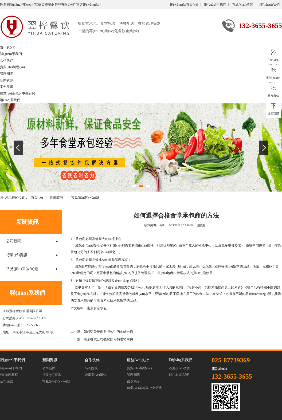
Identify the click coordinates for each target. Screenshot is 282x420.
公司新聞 (13, 241)
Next (263, 148)
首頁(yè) (37, 197)
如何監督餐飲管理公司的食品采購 (108, 331)
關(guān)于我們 (215, 4)
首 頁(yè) (7, 47)
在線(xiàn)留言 (242, 4)
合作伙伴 (6, 60)
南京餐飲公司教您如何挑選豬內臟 (108, 339)
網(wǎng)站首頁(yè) (184, 4)
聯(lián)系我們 (269, 4)
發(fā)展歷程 (9, 375)
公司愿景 (6, 381)
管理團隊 (6, 73)
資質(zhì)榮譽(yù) (12, 67)
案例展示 (6, 87)
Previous (18, 148)
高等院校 (91, 368)
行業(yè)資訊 (16, 255)
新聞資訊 (6, 80)
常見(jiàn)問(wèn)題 (85, 197)
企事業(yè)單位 (95, 375)
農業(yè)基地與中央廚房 (17, 93)
